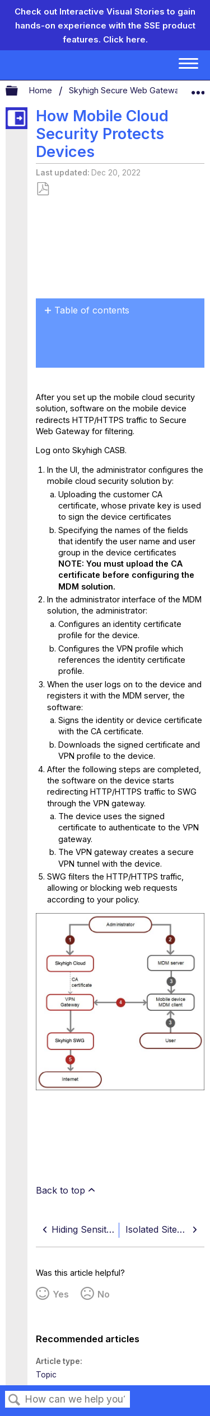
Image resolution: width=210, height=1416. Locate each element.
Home (41, 90)
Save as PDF (42, 189)
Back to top (60, 1190)
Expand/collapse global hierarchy (19, 91)
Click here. (125, 39)
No (103, 1294)
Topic (46, 1374)
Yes (61, 1294)
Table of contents (91, 310)
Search (14, 1400)
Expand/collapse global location (197, 88)
